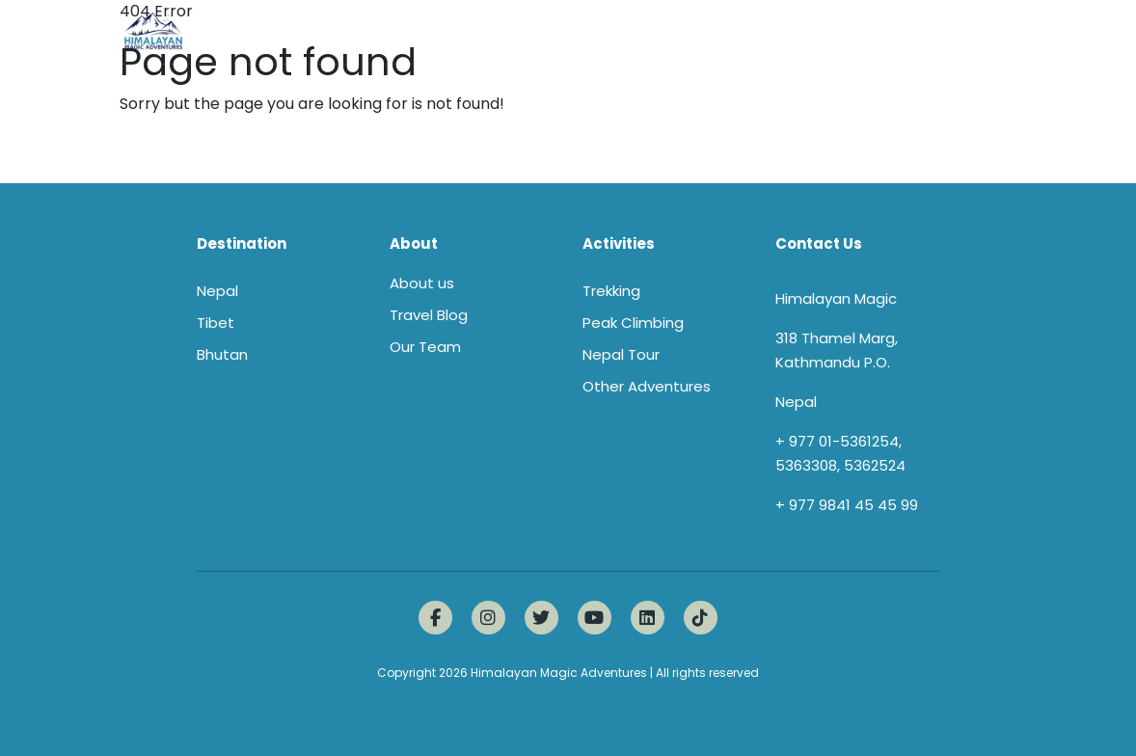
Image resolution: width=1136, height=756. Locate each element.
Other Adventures (646, 386)
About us (422, 283)
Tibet (215, 322)
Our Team (425, 347)
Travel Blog (429, 315)
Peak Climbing (633, 322)
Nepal (217, 291)
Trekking (611, 291)
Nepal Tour (621, 354)
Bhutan (222, 354)
